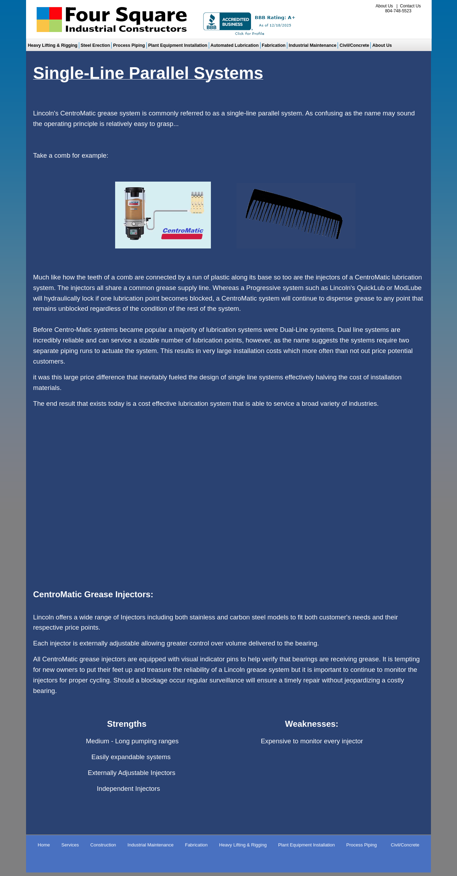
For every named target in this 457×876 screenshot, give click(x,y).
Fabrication (274, 45)
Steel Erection (95, 45)
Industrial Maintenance (312, 45)
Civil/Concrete (354, 45)
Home (44, 844)
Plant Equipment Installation (177, 45)
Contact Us (410, 6)
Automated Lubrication (235, 45)
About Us (384, 6)
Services (70, 844)
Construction (103, 844)
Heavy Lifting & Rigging (52, 45)
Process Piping (129, 45)
